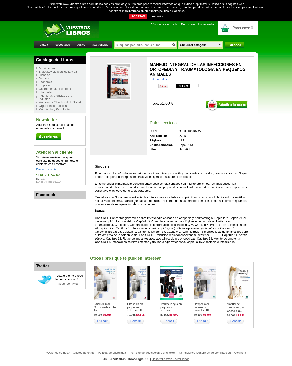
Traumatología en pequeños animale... (171, 307)
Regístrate (188, 24)
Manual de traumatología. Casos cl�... (236, 308)
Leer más (157, 16)
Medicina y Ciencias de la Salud (60, 102)
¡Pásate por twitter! (67, 283)
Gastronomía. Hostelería (55, 88)
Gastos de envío (84, 352)
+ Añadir (101, 321)
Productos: (242, 28)
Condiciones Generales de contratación (205, 352)
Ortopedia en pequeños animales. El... (135, 307)
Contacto (240, 352)
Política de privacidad (112, 352)
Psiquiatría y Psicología (54, 109)
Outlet (81, 44)
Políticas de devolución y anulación (152, 352)
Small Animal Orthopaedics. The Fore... (105, 307)
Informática (46, 92)
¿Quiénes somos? (58, 352)
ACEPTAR (138, 16)
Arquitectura (47, 68)
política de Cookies (172, 11)
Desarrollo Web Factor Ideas (170, 359)
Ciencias (44, 75)
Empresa (45, 85)
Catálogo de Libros (54, 60)
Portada (43, 44)
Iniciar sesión (206, 24)
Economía (45, 82)
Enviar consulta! (46, 169)
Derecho (44, 78)
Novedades (62, 44)
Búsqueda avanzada (164, 24)
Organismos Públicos (53, 106)
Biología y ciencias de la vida (58, 71)
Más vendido (99, 44)
